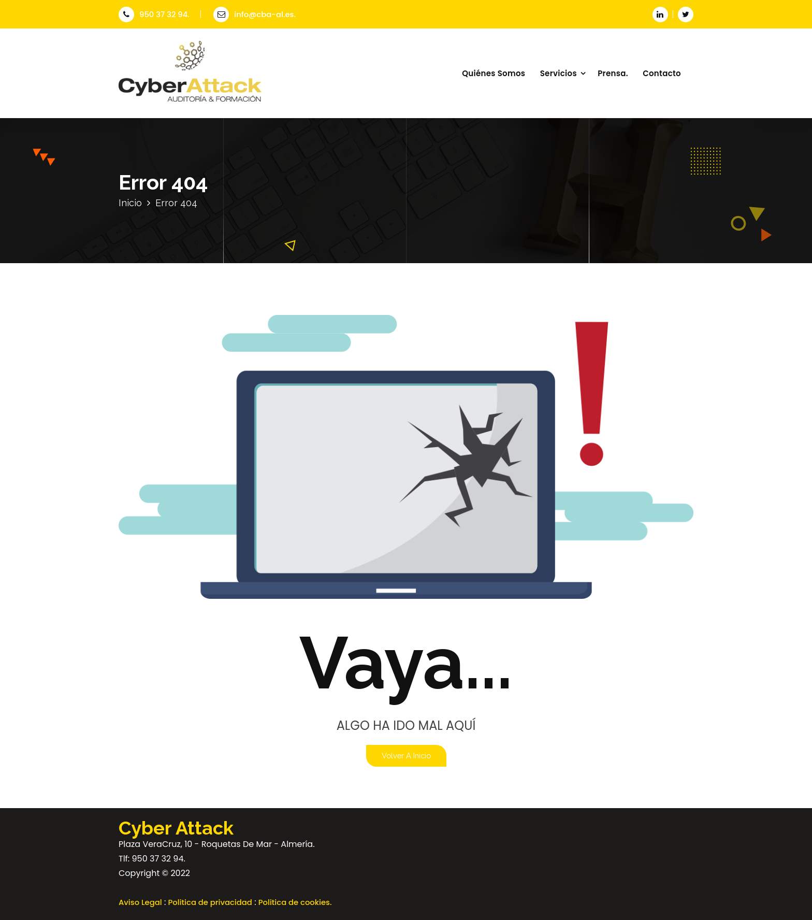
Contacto (662, 73)
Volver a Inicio (406, 755)
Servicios (558, 73)
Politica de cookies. (295, 902)
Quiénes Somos (493, 73)
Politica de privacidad (210, 902)
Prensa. (613, 73)
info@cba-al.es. (254, 14)
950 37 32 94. (154, 14)
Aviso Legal (140, 902)
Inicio (130, 202)
